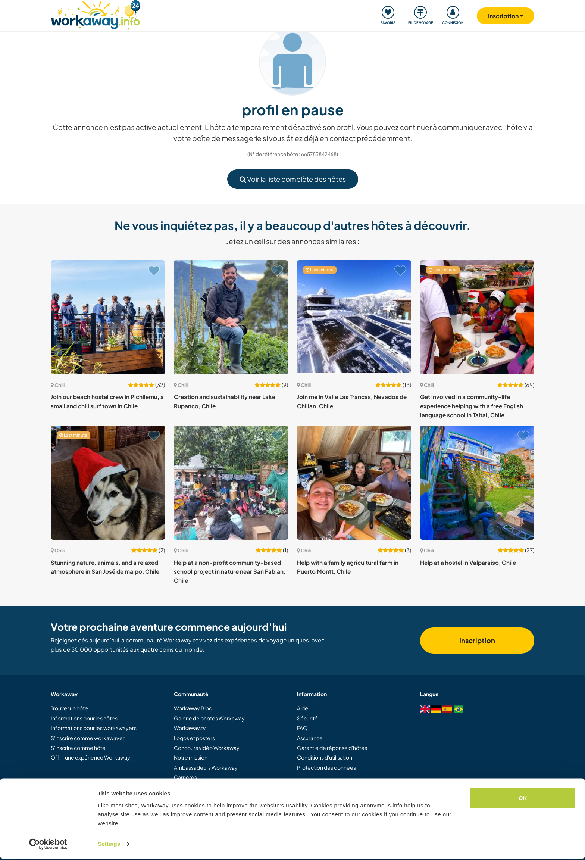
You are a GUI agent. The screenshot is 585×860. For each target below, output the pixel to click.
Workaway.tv (190, 728)
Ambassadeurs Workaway (206, 767)
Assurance (310, 738)
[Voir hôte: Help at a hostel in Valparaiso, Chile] (477, 483)
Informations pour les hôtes (84, 718)
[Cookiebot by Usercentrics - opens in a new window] (48, 845)
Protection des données (326, 767)
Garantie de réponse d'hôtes (332, 747)
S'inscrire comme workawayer (88, 738)
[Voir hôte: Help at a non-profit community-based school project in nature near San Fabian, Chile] (231, 483)
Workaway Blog (193, 708)
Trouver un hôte (69, 708)
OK (523, 799)
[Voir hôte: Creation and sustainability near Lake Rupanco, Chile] (231, 317)
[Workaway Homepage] (96, 14)
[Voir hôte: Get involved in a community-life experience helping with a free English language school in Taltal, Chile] (477, 317)
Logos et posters (194, 738)
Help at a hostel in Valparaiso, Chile (468, 562)
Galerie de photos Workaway (209, 718)
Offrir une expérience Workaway (90, 757)
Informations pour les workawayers (94, 728)
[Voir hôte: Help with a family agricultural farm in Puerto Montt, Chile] (354, 483)
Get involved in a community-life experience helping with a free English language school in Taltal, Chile (471, 405)
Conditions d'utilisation (324, 757)
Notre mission (190, 757)
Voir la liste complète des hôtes (293, 179)
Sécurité (307, 718)
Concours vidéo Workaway (207, 747)
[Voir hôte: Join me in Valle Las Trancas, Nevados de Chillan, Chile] (354, 317)
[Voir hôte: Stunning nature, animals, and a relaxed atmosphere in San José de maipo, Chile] (108, 483)
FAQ (302, 728)
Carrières (185, 777)
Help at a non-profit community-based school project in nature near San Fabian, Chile (229, 571)
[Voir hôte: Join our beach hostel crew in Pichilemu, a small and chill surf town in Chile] (108, 317)
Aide (302, 708)
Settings (109, 845)
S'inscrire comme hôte (78, 747)
